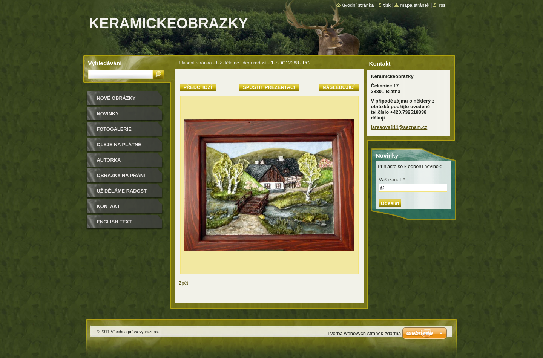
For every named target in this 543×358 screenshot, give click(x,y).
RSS (442, 5)
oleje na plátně (119, 144)
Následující (338, 87)
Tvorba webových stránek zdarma (364, 333)
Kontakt (108, 206)
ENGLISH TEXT (114, 222)
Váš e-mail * (392, 179)
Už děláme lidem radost (241, 63)
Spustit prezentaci (269, 87)
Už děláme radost (122, 191)
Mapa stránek (414, 5)
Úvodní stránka (195, 63)
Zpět (184, 283)
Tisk (387, 5)
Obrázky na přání (121, 175)
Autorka (109, 160)
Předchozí (198, 87)
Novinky (108, 113)
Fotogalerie (114, 129)
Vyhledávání (105, 63)
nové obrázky (116, 98)
